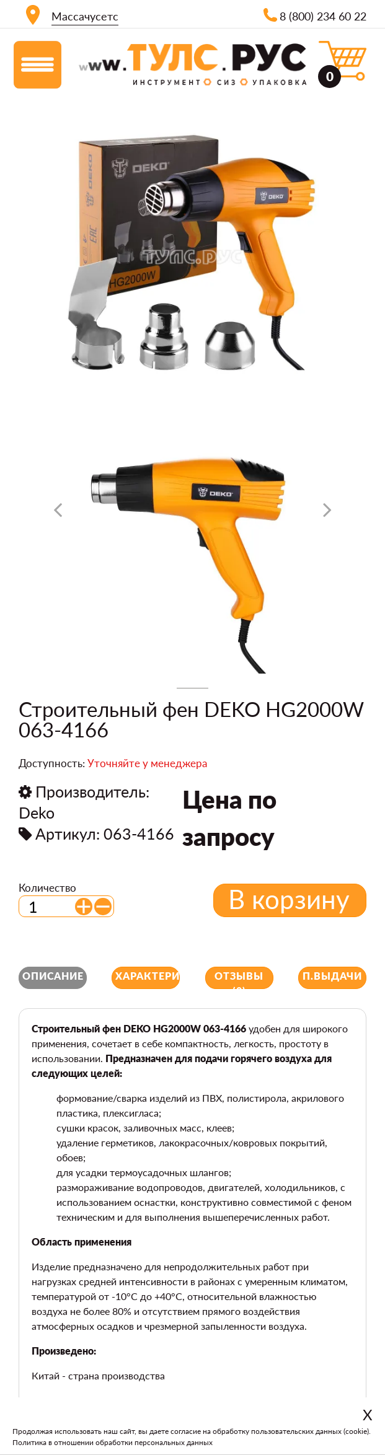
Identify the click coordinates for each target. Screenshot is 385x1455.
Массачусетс (84, 16)
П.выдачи (332, 976)
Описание (53, 976)
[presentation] (57, 514)
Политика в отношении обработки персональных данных (112, 1442)
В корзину (289, 899)
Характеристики (147, 976)
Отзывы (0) (239, 979)
